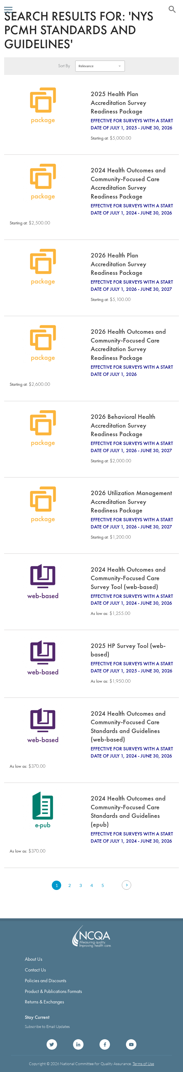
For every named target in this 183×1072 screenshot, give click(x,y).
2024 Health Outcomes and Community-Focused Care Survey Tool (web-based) (128, 578)
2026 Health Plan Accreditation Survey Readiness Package (118, 264)
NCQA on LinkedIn (78, 1044)
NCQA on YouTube (131, 1044)
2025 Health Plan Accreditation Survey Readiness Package (118, 102)
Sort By (64, 66)
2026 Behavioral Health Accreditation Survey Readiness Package (123, 425)
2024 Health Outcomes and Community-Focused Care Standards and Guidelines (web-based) (128, 726)
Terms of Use (143, 1063)
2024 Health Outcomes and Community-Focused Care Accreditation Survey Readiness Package (128, 183)
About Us (33, 959)
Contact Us (35, 970)
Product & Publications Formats (53, 991)
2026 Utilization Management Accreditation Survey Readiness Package (131, 501)
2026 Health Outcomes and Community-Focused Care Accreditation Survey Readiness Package (128, 344)
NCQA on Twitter (52, 1044)
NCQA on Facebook (104, 1044)
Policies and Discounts (45, 980)
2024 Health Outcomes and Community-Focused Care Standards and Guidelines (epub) (128, 811)
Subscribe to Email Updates (47, 1026)
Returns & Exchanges (44, 1001)
